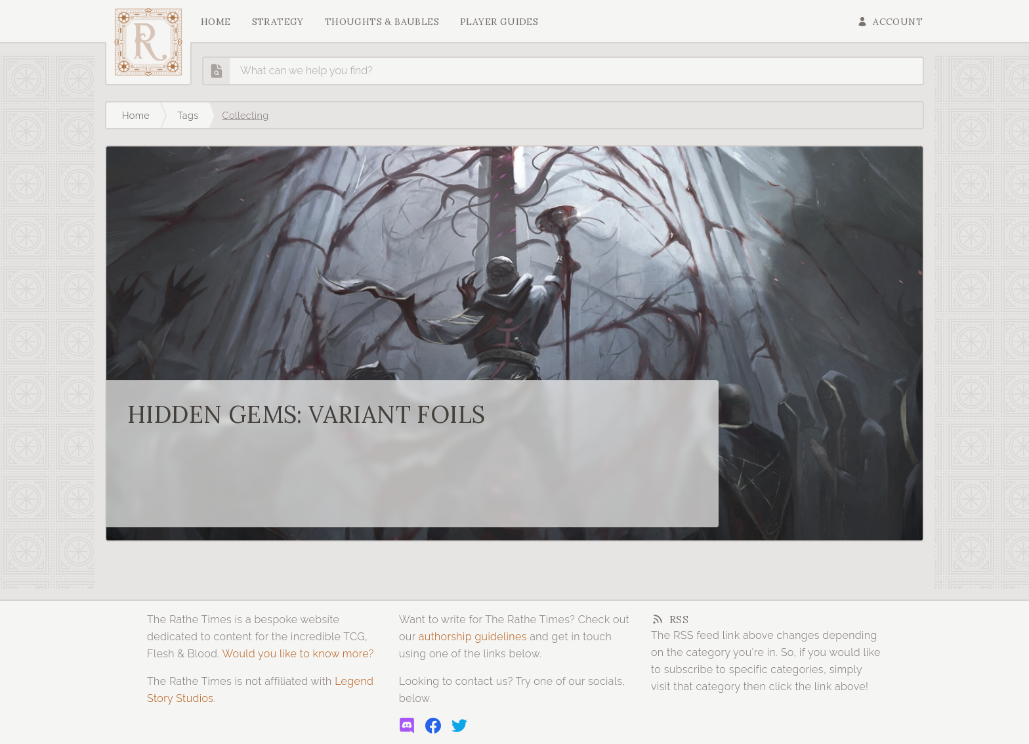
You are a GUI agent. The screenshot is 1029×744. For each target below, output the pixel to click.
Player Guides (499, 22)
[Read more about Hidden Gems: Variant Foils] (514, 343)
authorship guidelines (473, 636)
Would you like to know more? (297, 653)
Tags (187, 115)
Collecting (245, 115)
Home (216, 22)
